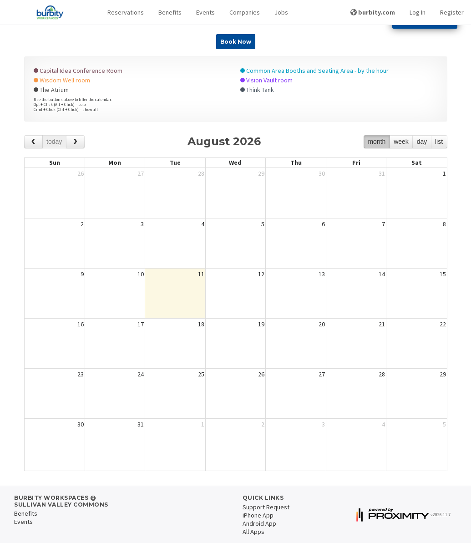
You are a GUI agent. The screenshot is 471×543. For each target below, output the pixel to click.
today (54, 141)
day (422, 141)
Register (452, 12)
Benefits (170, 12)
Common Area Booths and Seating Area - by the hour (314, 70)
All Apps (253, 532)
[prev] (33, 141)
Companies (244, 12)
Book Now (235, 41)
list (439, 141)
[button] (125, 12)
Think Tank (257, 90)
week (401, 141)
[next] (75, 141)
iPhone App (258, 515)
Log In (417, 12)
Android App (259, 523)
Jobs (281, 12)
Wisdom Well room (62, 80)
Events (205, 12)
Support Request (266, 507)
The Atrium (51, 90)
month (376, 141)
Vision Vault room (266, 80)
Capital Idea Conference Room (78, 70)
